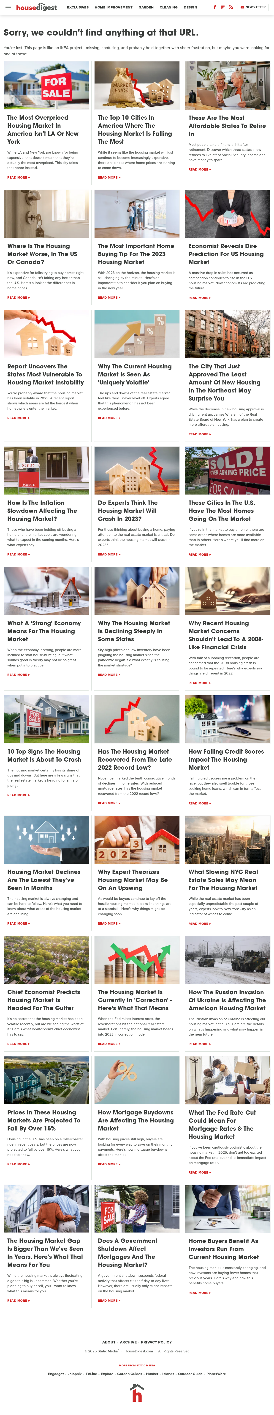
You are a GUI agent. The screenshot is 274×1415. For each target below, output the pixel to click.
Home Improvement (114, 7)
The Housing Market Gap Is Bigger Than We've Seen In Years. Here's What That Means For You (45, 1253)
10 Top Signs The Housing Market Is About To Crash (44, 756)
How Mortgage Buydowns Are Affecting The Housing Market (136, 1121)
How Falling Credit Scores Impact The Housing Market (226, 760)
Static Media (108, 1351)
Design (190, 7)
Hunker (152, 1373)
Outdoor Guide (190, 1373)
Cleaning (169, 7)
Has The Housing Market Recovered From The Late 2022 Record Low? (135, 760)
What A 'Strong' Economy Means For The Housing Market (44, 632)
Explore (107, 1373)
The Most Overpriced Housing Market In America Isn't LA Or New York (43, 130)
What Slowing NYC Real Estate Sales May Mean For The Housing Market (223, 880)
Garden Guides (129, 1373)
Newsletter (253, 7)
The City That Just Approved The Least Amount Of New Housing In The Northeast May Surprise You (224, 383)
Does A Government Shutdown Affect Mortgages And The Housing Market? (127, 1253)
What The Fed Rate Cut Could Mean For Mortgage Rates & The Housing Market (222, 1125)
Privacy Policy (156, 1342)
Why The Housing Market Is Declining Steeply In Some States (134, 632)
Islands (168, 1373)
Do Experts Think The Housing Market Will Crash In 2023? (128, 511)
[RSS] (231, 8)
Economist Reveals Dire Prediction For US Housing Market (226, 254)
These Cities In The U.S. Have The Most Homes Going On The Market (222, 511)
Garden (146, 7)
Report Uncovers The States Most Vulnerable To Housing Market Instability (45, 375)
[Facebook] (215, 8)
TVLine (91, 1373)
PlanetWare (216, 1373)
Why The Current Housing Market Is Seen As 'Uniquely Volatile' (135, 375)
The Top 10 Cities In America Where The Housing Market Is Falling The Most (135, 130)
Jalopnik (75, 1373)
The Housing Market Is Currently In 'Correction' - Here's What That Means (135, 1001)
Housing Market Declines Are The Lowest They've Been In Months (43, 880)
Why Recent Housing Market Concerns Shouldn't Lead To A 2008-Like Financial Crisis (226, 636)
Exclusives (78, 7)
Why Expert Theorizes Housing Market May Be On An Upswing (133, 880)
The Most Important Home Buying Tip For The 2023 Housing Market (136, 254)
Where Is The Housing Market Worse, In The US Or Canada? (42, 254)
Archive (128, 1342)
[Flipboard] (223, 8)
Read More (17, 177)
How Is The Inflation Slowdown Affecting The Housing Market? (42, 511)
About (109, 1342)
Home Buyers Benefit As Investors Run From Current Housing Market (224, 1249)
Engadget (56, 1373)
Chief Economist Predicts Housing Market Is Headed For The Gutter (43, 1001)
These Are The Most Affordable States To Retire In (227, 126)
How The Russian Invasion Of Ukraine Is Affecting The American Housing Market (227, 1001)
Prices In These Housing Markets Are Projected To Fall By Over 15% (44, 1121)
